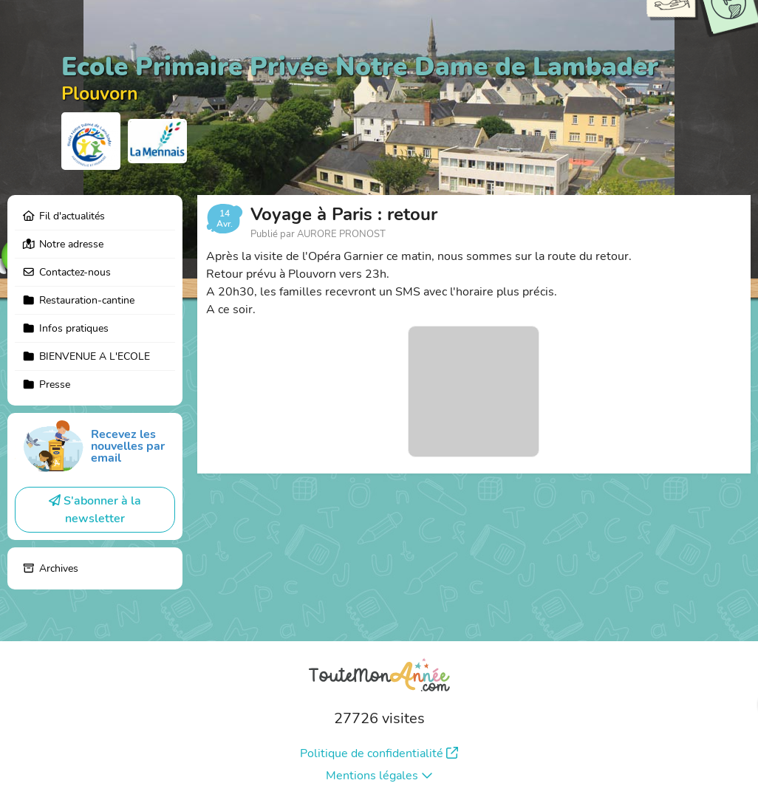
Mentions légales (379, 775)
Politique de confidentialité (379, 753)
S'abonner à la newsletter (95, 510)
